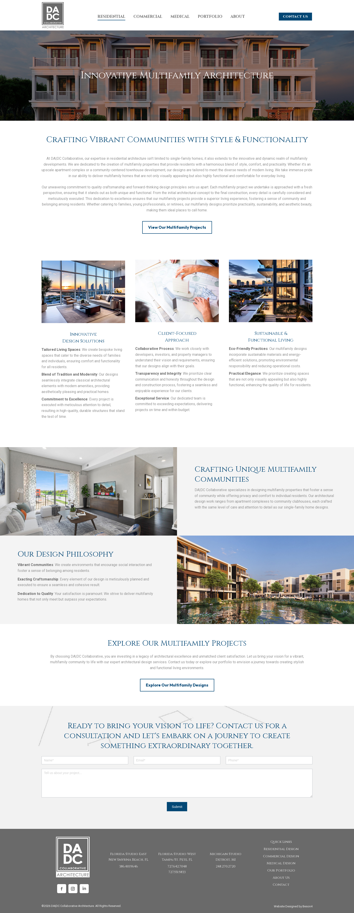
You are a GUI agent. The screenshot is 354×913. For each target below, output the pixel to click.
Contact (281, 884)
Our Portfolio (281, 870)
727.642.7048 (177, 866)
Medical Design (281, 863)
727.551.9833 (177, 872)
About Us (281, 877)
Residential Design (281, 849)
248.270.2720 (225, 866)
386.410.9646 (128, 866)
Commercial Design (281, 856)
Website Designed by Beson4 (293, 906)
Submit (177, 807)
